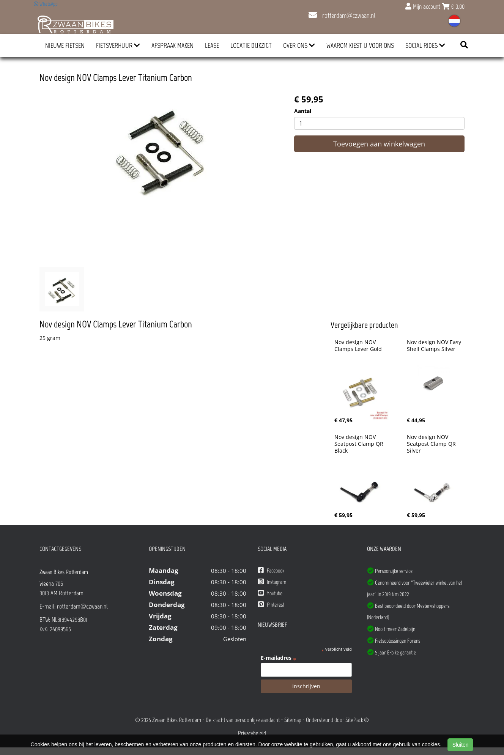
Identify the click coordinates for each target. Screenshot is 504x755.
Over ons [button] (299, 45)
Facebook (271, 570)
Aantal (302, 111)
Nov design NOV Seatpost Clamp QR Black (359, 444)
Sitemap (292, 720)
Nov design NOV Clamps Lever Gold (358, 345)
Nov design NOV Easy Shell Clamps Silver (435, 345)
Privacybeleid (252, 733)
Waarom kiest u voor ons (360, 45)
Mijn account (423, 6)
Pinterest (271, 604)
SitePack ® (357, 720)
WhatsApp (46, 4)
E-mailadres (278, 658)
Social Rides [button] (425, 45)
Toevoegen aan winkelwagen (379, 143)
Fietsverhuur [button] (118, 45)
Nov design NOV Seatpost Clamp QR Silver (432, 444)
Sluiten (460, 745)
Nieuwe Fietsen (65, 45)
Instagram (272, 581)
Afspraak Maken (172, 45)
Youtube (270, 593)
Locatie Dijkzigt (251, 45)
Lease (212, 45)
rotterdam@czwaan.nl (342, 15)
